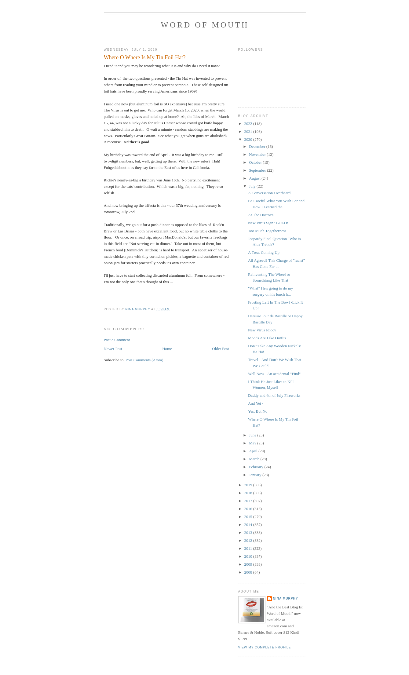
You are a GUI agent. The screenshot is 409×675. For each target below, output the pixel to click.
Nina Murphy (285, 598)
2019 (248, 485)
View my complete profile (264, 647)
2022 (248, 123)
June (253, 435)
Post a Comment (117, 340)
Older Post (220, 348)
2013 (248, 532)
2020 (248, 139)
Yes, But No (257, 411)
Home (167, 348)
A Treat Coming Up (263, 252)
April (253, 451)
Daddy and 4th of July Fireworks (274, 395)
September (258, 170)
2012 (248, 540)
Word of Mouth (205, 24)
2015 (248, 516)
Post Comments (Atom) (144, 360)
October (256, 162)
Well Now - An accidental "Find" (274, 373)
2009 (248, 564)
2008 (248, 572)
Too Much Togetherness (267, 230)
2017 (248, 500)
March (254, 459)
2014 (248, 524)
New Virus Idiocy (262, 330)
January (255, 475)
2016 (248, 508)
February (256, 467)
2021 (248, 131)
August (255, 178)
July (253, 186)
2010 (248, 556)
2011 (248, 548)
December (257, 146)
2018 (248, 493)
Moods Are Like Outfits (267, 338)
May (253, 443)
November (258, 154)
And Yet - (255, 403)
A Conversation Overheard (269, 193)
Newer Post (113, 348)
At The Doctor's (260, 215)
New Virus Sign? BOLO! (268, 223)
